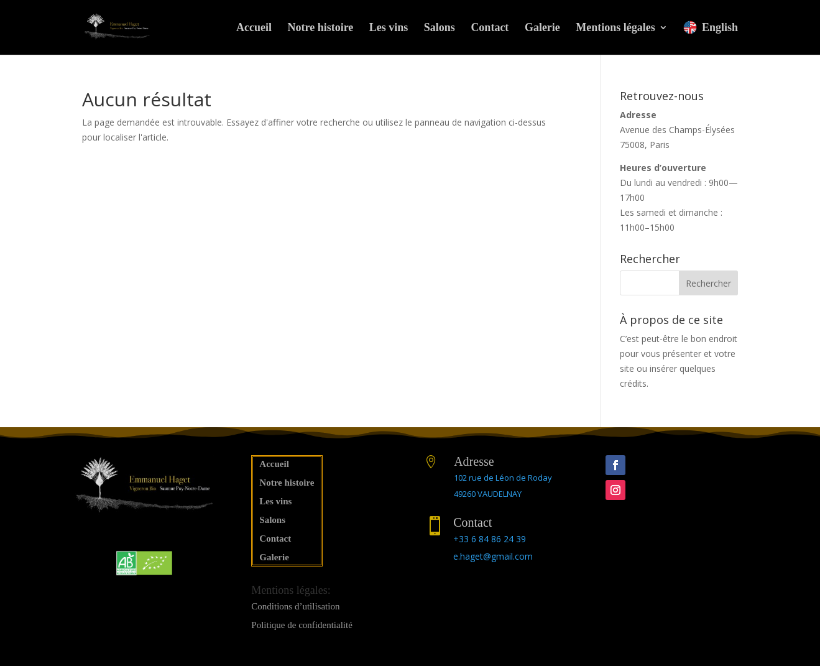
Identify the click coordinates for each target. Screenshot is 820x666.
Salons (439, 28)
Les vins (388, 28)
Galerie (542, 28)
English (710, 27)
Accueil (254, 28)
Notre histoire (321, 28)
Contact (490, 28)
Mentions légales (615, 28)
